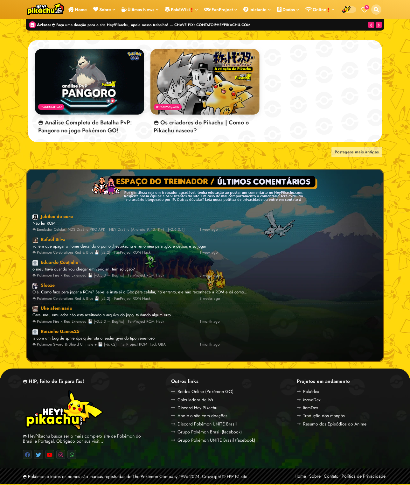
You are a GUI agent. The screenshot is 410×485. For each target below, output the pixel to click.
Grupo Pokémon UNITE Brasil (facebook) (216, 441)
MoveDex (312, 400)
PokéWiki (179, 9)
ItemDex (310, 408)
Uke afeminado (56, 309)
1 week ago (208, 230)
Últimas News (138, 9)
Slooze (48, 286)
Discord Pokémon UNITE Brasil (207, 424)
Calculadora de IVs (195, 400)
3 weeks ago (209, 276)
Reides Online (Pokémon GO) (205, 392)
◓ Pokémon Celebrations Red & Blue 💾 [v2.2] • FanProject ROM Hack (91, 253)
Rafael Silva (53, 240)
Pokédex (311, 392)
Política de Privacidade (364, 477)
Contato (331, 477)
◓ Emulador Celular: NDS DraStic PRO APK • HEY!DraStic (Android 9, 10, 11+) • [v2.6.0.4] (108, 230)
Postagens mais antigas (357, 153)
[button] (376, 9)
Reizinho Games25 (60, 332)
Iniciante (255, 9)
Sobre (102, 9)
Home (77, 9)
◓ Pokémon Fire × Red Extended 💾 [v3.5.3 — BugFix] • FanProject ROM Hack (98, 276)
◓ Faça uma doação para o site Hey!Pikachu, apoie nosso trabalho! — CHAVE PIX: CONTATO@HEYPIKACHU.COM (151, 24)
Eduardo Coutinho (59, 263)
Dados (286, 9)
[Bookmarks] (364, 9)
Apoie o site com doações (202, 416)
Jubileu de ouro (57, 217)
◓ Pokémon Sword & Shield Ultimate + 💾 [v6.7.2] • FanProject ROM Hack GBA (99, 345)
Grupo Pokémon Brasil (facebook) (209, 432)
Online (317, 9)
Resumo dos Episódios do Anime (334, 424)
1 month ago (209, 322)
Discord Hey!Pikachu (197, 408)
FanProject (218, 9)
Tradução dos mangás (324, 416)
